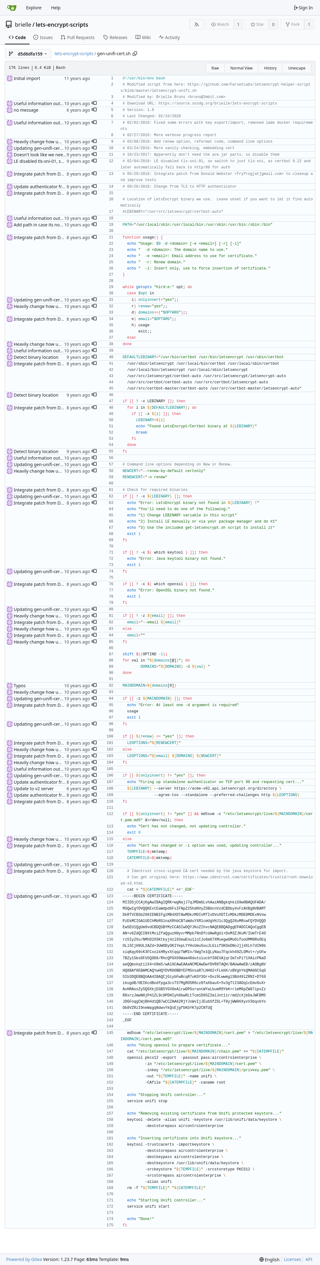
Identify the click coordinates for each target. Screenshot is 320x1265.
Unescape (296, 68)
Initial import (27, 78)
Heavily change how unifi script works (52, 142)
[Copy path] (135, 53)
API (308, 1259)
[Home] (12, 7)
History (270, 68)
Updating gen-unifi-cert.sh (40, 148)
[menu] (269, 1260)
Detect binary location (36, 357)
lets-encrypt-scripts (62, 24)
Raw (215, 68)
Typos (19, 685)
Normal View (241, 68)
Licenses (292, 1259)
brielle (23, 24)
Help (56, 8)
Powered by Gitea (24, 1259)
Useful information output (40, 103)
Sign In (303, 8)
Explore (33, 8)
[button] (94, 103)
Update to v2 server (34, 788)
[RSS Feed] (197, 24)
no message (26, 110)
